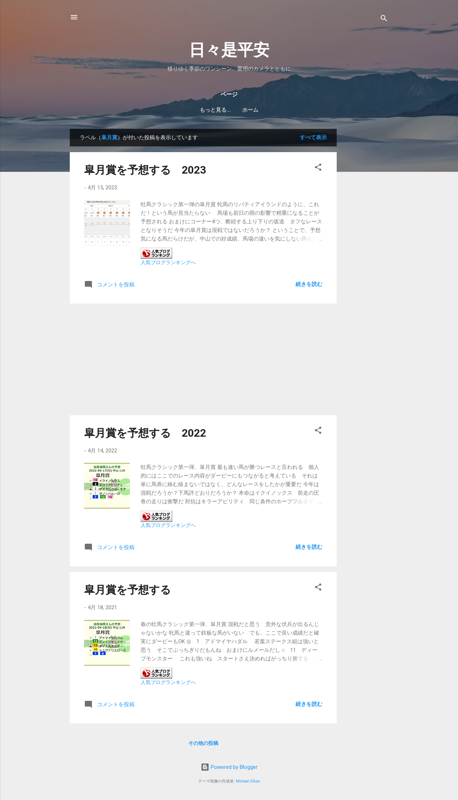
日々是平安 (229, 49)
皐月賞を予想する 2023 (145, 170)
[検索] (384, 19)
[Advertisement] (365, 236)
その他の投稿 (203, 743)
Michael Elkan (248, 781)
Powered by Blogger (229, 767)
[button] (318, 168)
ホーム (229, 110)
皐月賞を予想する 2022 (145, 433)
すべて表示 (313, 137)
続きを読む (309, 284)
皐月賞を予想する (127, 589)
